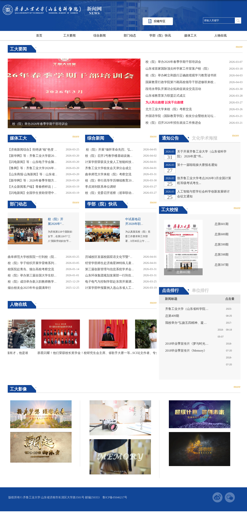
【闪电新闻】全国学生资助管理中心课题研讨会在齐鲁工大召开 (51, 192)
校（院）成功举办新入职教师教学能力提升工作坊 (42, 281)
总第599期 (221, 244)
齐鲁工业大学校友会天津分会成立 (108, 168)
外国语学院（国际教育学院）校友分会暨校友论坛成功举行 (185, 116)
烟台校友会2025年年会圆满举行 (29, 287)
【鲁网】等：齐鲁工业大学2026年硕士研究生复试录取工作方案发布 (54, 168)
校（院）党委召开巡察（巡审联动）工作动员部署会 (120, 192)
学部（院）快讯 (160, 35)
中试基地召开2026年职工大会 (133, 223)
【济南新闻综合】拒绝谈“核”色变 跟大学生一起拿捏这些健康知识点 (54, 149)
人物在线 (220, 35)
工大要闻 (69, 35)
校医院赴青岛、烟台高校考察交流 (31, 269)
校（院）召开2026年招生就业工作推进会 (173, 122)
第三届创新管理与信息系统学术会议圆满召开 (116, 269)
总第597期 (221, 264)
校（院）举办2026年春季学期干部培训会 (40, 123)
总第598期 (221, 254)
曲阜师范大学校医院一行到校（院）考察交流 (38, 256)
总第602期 (183, 272)
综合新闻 (99, 35)
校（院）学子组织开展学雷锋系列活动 (34, 263)
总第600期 (221, 234)
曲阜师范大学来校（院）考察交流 (108, 174)
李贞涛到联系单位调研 (100, 186)
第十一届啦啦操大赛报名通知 (197, 164)
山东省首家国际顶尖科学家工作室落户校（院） (177, 68)
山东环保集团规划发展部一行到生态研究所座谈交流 (120, 275)
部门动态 (130, 35)
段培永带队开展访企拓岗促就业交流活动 (173, 88)
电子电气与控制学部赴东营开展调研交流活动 (116, 281)
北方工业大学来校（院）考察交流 (168, 109)
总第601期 (221, 224)
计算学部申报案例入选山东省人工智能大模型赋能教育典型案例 (128, 287)
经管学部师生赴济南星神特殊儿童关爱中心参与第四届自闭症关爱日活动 (134, 263)
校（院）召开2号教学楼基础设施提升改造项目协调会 (121, 155)
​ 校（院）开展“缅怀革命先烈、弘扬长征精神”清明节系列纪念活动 (130, 149)
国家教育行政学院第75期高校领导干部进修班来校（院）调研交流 (190, 82)
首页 (39, 35)
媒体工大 (190, 35)
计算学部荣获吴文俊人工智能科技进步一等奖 (116, 162)
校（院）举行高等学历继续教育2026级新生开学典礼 (120, 180)
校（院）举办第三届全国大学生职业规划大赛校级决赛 (45, 275)
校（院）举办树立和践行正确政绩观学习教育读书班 (181, 75)
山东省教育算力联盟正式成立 (165, 95)
